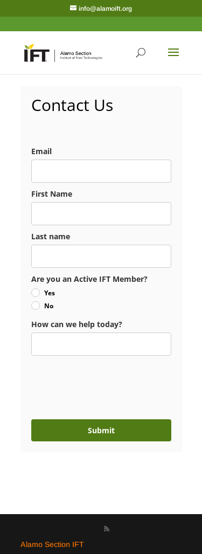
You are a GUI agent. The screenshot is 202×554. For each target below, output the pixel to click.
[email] (101, 171)
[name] (101, 213)
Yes (49, 292)
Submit (101, 430)
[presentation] (95, 382)
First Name (51, 194)
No (48, 305)
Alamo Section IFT (52, 544)
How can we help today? (76, 324)
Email (41, 151)
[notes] (101, 344)
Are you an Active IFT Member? (89, 279)
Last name (50, 236)
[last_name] (101, 256)
